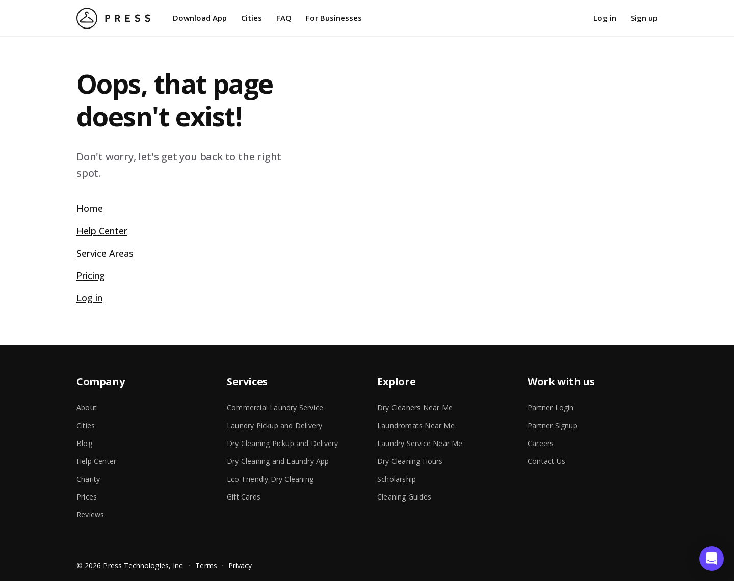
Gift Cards (243, 497)
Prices (86, 497)
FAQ (284, 18)
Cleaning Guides (404, 497)
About (86, 407)
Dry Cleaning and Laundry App (278, 461)
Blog (84, 443)
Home (89, 208)
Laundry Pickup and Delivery (274, 425)
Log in (604, 18)
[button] (711, 558)
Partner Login (551, 407)
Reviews (90, 514)
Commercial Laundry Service (275, 407)
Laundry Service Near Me (420, 443)
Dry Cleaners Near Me (415, 407)
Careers (541, 443)
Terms (206, 565)
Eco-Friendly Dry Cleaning (270, 479)
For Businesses (334, 18)
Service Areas (105, 253)
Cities (251, 18)
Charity (88, 479)
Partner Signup (553, 425)
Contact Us (546, 461)
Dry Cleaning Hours (410, 461)
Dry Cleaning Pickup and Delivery (282, 443)
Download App (200, 18)
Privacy (240, 565)
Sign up (644, 18)
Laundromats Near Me (416, 425)
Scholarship (396, 479)
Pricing (90, 275)
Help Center (101, 231)
